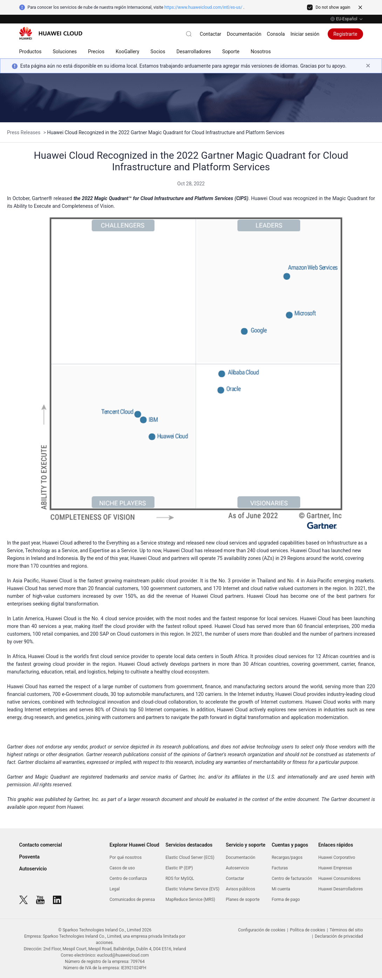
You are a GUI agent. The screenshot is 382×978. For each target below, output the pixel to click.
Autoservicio (33, 868)
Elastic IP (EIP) (179, 868)
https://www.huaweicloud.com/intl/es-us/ (203, 7)
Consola (276, 34)
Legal (115, 889)
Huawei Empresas (335, 868)
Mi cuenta (281, 889)
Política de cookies (307, 930)
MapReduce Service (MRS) (190, 899)
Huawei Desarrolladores (340, 889)
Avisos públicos (240, 889)
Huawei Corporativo (336, 857)
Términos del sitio (346, 930)
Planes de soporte (243, 899)
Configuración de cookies (261, 930)
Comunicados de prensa (132, 899)
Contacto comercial (40, 845)
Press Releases (24, 132)
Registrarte (345, 34)
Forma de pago (286, 899)
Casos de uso (122, 868)
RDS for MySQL (179, 878)
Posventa (29, 857)
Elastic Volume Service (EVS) (192, 889)
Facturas (280, 868)
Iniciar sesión (305, 34)
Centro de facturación (292, 878)
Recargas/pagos (287, 857)
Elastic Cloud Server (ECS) (189, 857)
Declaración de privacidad (339, 936)
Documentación (244, 34)
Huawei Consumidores (339, 878)
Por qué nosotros (126, 857)
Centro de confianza (128, 878)
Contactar (210, 34)
